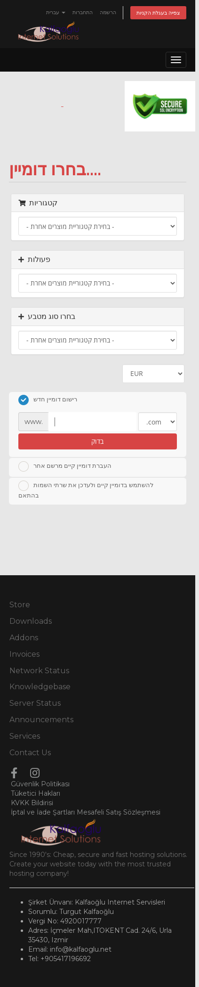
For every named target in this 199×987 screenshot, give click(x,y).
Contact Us (30, 752)
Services (24, 736)
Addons (23, 637)
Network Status (39, 670)
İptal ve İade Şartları (43, 812)
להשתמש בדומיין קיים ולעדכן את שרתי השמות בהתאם (85, 490)
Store (19, 604)
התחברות (82, 12)
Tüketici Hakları (35, 793)
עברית (55, 12)
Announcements (41, 719)
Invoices (24, 654)
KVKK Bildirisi (32, 803)
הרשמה (108, 12)
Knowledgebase (40, 686)
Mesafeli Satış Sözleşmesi (118, 812)
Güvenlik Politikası (40, 784)
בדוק (97, 441)
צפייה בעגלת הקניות (158, 12)
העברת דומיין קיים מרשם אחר (64, 466)
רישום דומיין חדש (47, 400)
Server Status (35, 703)
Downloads (30, 621)
